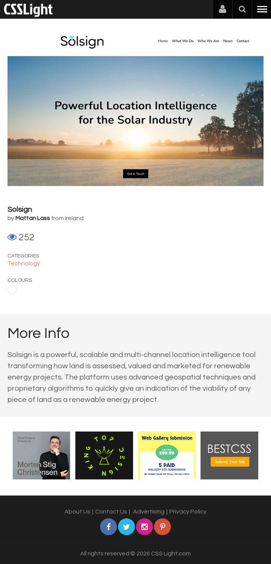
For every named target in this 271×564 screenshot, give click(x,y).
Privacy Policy (188, 512)
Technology (23, 263)
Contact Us (111, 512)
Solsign (19, 209)
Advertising (149, 512)
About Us (77, 512)
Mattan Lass (32, 218)
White (12, 289)
